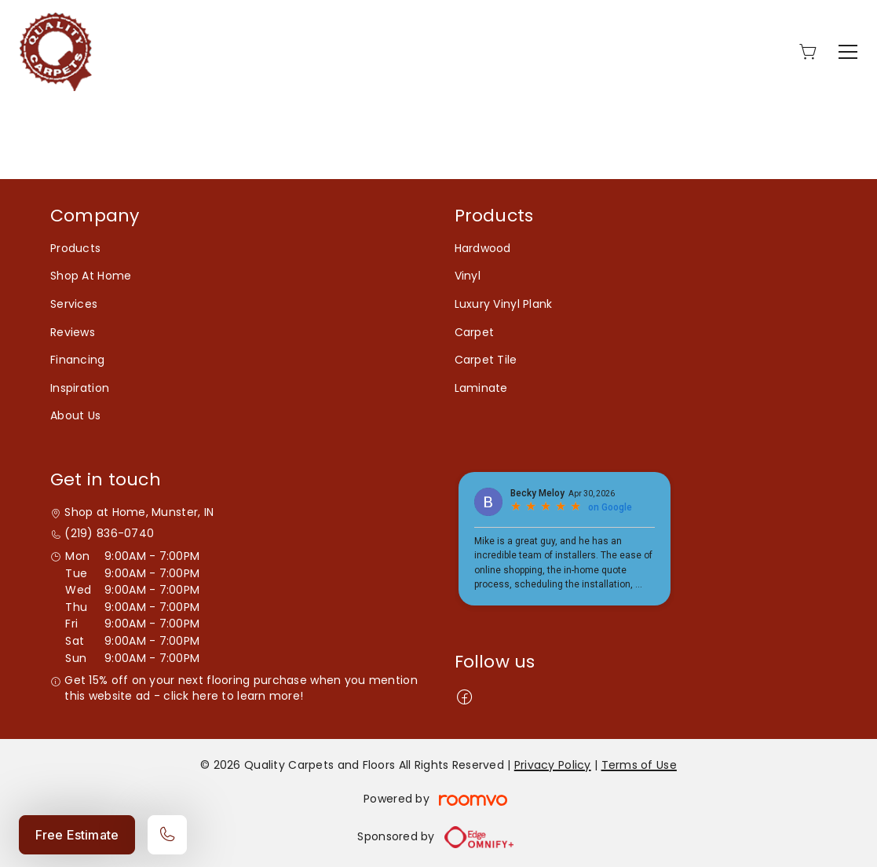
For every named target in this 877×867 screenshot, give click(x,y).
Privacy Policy (552, 765)
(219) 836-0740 (109, 533)
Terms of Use (639, 765)
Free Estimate (77, 835)
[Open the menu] (848, 52)
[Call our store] (167, 834)
